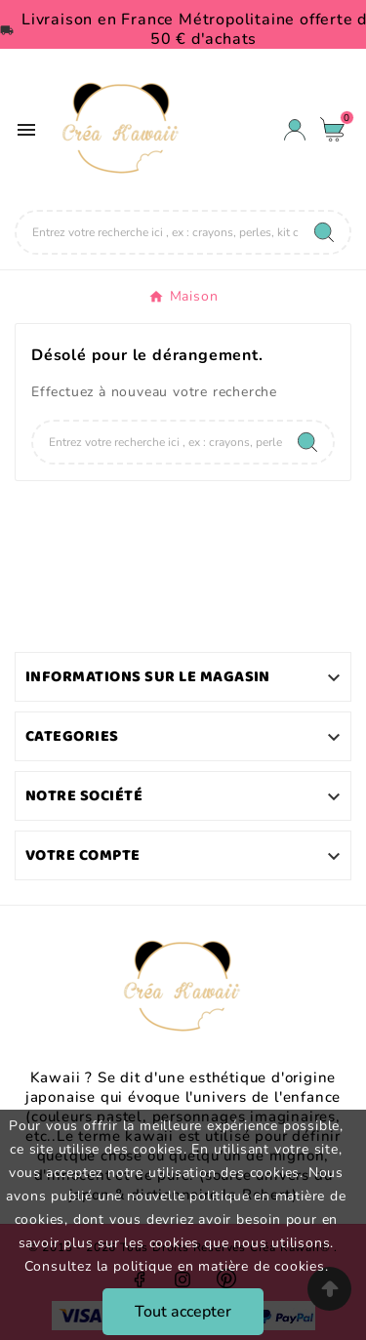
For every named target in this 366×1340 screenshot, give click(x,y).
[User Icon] (294, 130)
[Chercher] (158, 232)
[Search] (324, 232)
